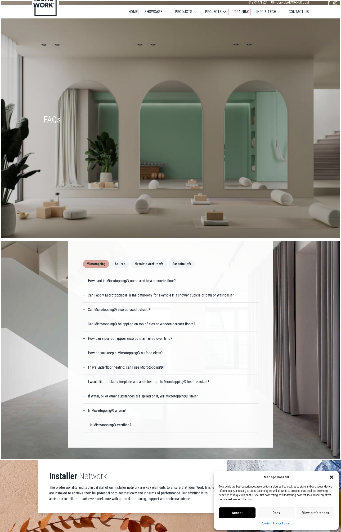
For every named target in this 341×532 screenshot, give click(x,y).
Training (241, 11)
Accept (237, 513)
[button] (331, 477)
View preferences (315, 513)
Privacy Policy (281, 523)
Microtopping (96, 264)
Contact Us (299, 11)
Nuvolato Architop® (149, 264)
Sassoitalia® (181, 264)
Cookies (266, 523)
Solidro (120, 264)
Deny (276, 513)
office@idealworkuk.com (290, 2)
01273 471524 (257, 2)
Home (133, 11)
